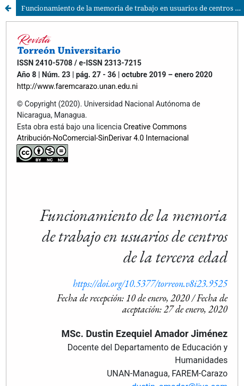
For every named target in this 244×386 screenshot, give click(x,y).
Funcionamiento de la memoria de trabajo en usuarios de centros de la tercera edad (132, 8)
